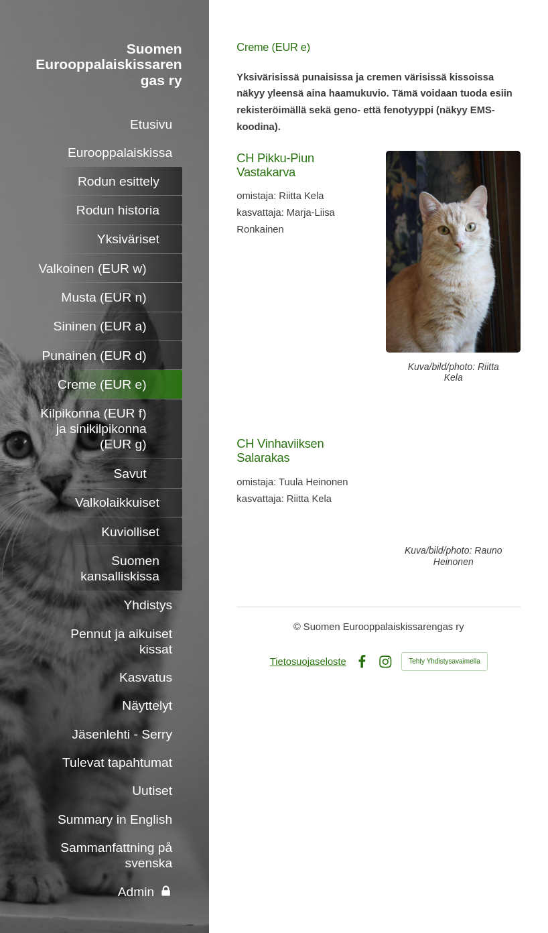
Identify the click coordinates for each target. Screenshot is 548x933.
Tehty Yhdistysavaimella (444, 661)
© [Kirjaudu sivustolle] (298, 626)
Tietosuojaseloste (308, 661)
